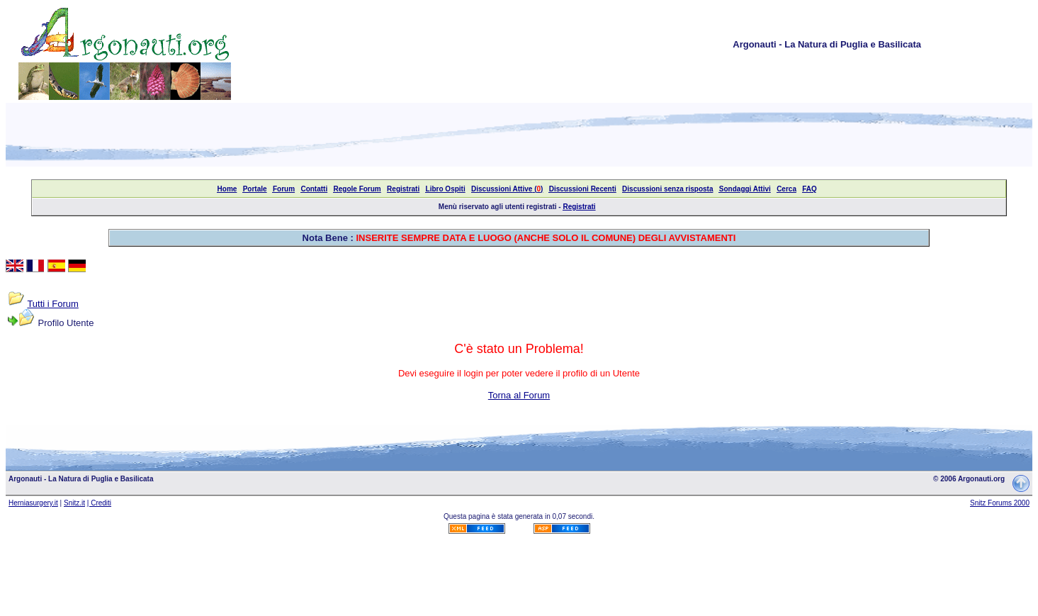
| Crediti (99, 503)
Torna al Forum (519, 395)
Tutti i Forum (52, 303)
